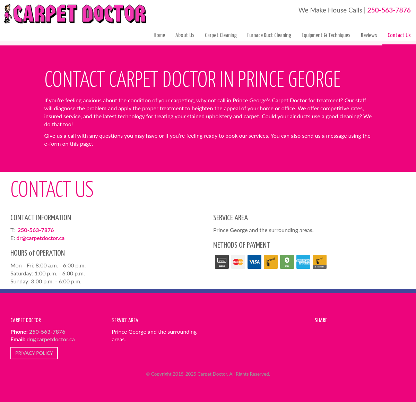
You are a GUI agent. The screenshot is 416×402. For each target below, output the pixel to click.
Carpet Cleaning (221, 36)
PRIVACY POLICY (34, 353)
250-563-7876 (389, 10)
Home (159, 36)
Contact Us (399, 36)
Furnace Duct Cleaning (269, 36)
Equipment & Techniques (326, 36)
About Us (184, 36)
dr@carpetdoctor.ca (40, 237)
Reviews (369, 36)
